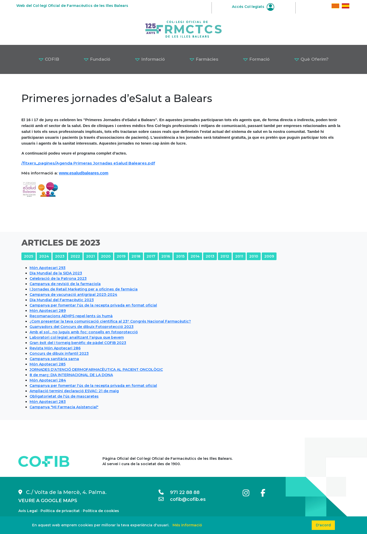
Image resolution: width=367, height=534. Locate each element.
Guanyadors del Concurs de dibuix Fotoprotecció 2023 (82, 326)
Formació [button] (256, 59)
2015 (180, 256)
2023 (59, 256)
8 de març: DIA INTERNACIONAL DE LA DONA (71, 375)
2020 (106, 256)
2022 (75, 256)
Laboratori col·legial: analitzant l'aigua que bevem (77, 337)
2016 (165, 256)
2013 (210, 256)
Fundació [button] (97, 59)
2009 (269, 256)
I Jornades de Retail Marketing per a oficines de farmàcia (84, 289)
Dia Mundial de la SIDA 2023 (56, 273)
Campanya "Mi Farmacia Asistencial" (64, 407)
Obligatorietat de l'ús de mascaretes (64, 396)
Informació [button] (150, 59)
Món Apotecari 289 (48, 310)
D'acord (323, 525)
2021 (90, 256)
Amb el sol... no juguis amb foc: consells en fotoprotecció (84, 332)
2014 (195, 256)
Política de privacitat (60, 510)
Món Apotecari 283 (48, 401)
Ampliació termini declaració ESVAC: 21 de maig (74, 391)
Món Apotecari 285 (47, 364)
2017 (151, 256)
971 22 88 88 (179, 492)
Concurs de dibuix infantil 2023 (59, 353)
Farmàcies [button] (203, 59)
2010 (253, 256)
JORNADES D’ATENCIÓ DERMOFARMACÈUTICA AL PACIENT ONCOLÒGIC (96, 369)
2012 (224, 256)
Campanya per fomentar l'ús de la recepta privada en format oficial (93, 305)
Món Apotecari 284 (48, 380)
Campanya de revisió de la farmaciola (65, 284)
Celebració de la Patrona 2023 (58, 278)
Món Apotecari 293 (47, 267)
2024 (44, 256)
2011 (239, 256)
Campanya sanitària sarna (54, 359)
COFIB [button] (48, 59)
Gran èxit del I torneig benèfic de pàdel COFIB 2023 (78, 342)
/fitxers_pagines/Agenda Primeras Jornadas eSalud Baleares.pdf (88, 163)
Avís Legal (27, 510)
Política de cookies (101, 510)
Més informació (187, 525)
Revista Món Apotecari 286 (55, 348)
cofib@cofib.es (182, 499)
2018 (136, 256)
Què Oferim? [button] (311, 59)
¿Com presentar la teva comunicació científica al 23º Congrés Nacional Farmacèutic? (110, 321)
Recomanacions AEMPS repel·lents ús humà (71, 316)
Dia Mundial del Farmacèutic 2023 (62, 300)
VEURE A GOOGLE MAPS (47, 500)
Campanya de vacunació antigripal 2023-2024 (73, 294)
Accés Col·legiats (253, 6)
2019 (121, 256)
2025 (28, 256)
